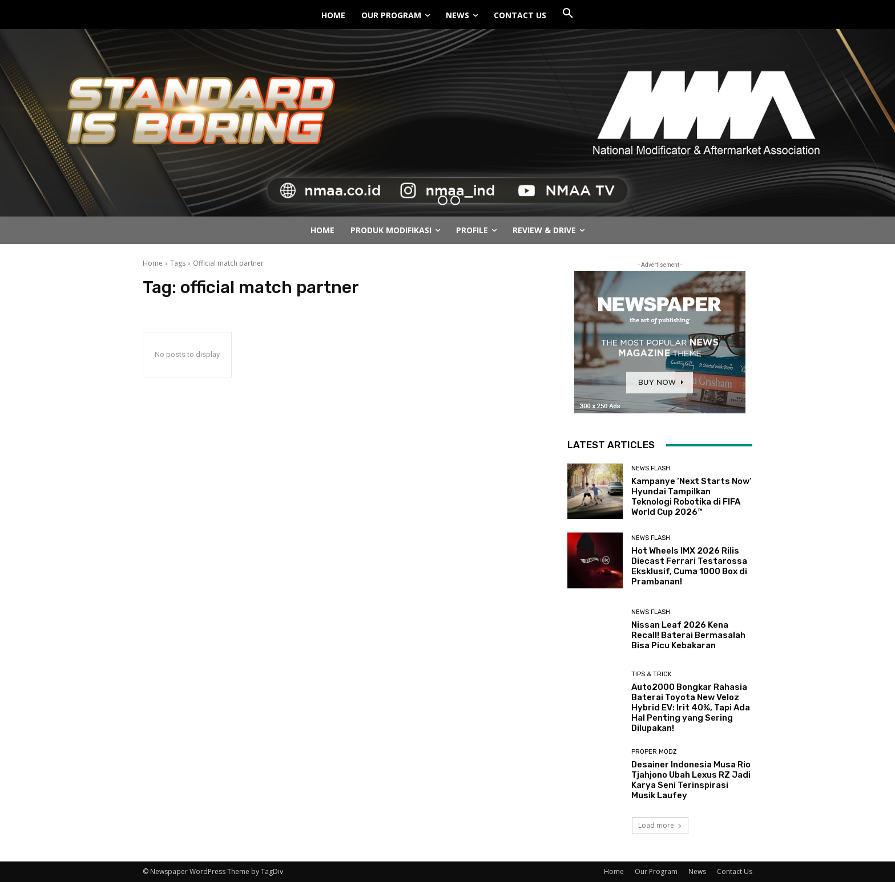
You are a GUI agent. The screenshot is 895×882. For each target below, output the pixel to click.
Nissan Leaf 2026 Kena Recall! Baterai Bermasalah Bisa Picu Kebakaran (688, 635)
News (697, 871)
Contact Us (734, 871)
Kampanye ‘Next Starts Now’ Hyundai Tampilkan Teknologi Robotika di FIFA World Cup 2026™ (691, 496)
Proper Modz (654, 752)
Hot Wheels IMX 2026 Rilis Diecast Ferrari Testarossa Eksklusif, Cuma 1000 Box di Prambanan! (689, 566)
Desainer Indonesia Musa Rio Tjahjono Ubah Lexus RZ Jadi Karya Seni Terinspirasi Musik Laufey (691, 779)
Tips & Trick (651, 674)
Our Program (656, 871)
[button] (568, 13)
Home (153, 263)
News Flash (650, 468)
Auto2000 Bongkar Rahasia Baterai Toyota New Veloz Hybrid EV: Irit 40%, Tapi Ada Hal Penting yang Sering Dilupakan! (690, 707)
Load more (660, 825)
